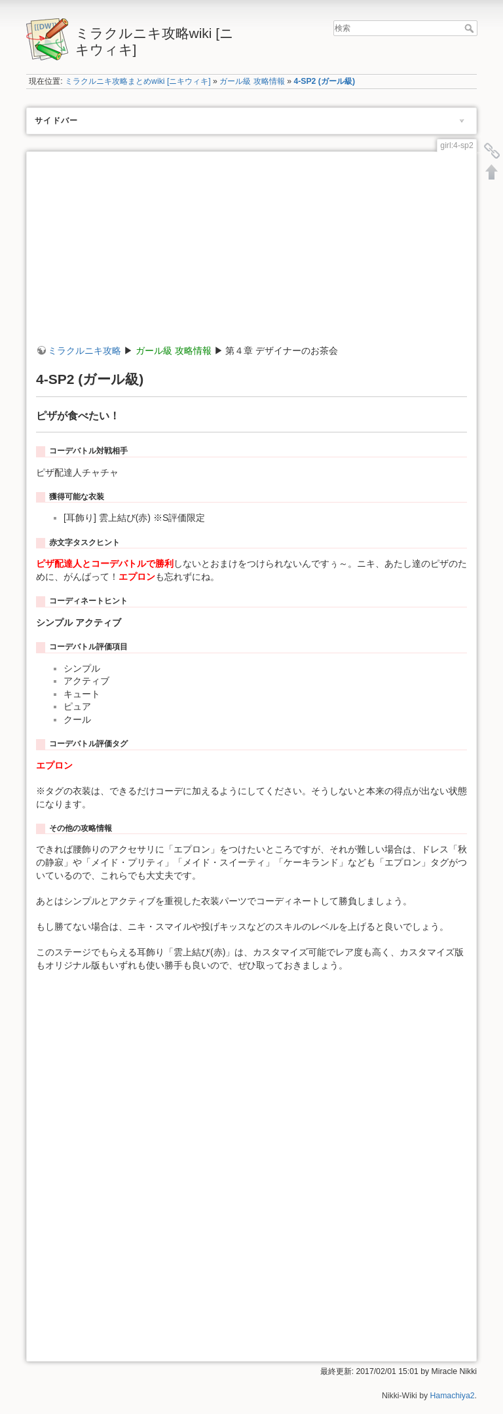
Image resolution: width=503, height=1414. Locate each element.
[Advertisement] (251, 253)
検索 (470, 28)
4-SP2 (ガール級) (324, 81)
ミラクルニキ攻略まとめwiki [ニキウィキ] (138, 81)
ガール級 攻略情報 (251, 81)
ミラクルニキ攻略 (84, 350)
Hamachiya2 (452, 1395)
